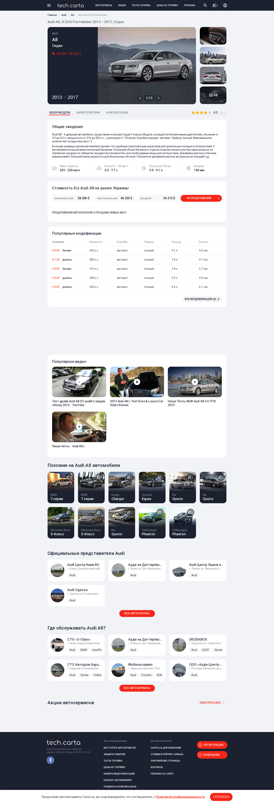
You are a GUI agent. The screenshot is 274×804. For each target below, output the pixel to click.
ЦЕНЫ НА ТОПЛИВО (167, 5)
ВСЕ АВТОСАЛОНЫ (137, 613)
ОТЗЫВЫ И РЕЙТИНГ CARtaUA (167, 754)
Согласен (221, 796)
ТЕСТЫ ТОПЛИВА (141, 5)
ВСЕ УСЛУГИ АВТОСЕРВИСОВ (120, 747)
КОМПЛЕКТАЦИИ (117, 112)
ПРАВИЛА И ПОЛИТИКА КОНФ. (120, 786)
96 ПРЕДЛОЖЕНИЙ (199, 198)
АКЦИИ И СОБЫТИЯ (114, 754)
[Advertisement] (136, 328)
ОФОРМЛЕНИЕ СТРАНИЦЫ (165, 760)
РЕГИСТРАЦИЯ (214, 744)
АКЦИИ (122, 5)
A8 (72, 15)
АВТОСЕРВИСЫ (103, 5)
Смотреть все (210, 702)
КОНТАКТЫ (157, 767)
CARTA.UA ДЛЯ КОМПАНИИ (166, 747)
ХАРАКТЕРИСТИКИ (88, 112)
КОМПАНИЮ (211, 754)
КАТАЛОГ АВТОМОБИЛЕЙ (117, 780)
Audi (63, 15)
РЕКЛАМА (189, 5)
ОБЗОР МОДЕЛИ (59, 112)
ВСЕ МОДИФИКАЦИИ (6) (200, 299)
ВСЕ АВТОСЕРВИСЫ (137, 688)
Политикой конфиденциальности (180, 797)
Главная (52, 15)
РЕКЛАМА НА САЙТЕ (162, 773)
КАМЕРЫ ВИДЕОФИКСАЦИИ (119, 773)
